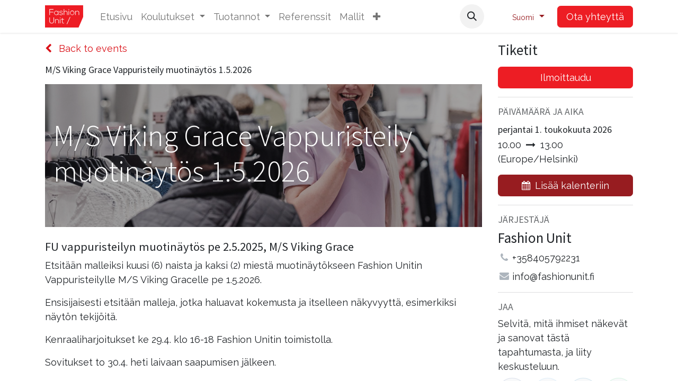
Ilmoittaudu (565, 77)
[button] (377, 16)
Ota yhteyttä (595, 16)
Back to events (86, 48)
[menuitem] (116, 16)
